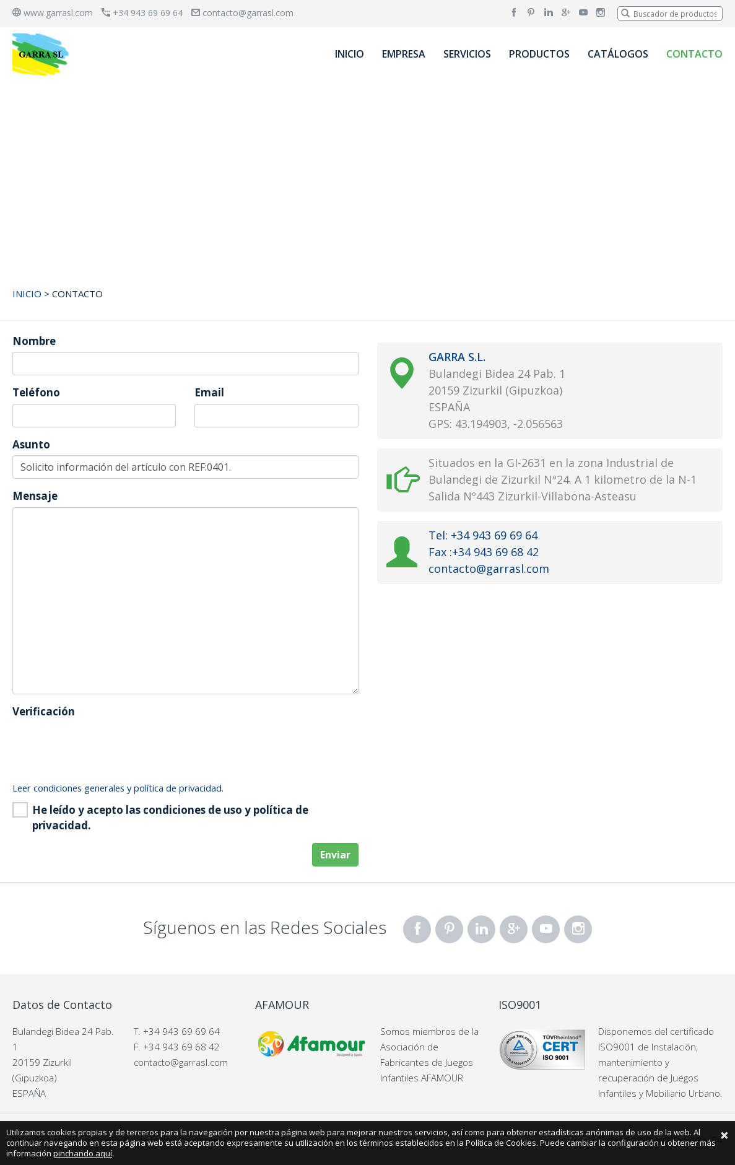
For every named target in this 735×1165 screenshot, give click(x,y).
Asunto (31, 444)
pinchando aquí (82, 1153)
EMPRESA (403, 54)
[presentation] (106, 746)
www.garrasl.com (52, 13)
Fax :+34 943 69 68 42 (483, 551)
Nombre (34, 341)
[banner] (42, 54)
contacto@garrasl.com (242, 13)
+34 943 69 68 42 (181, 1047)
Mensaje (35, 496)
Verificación (43, 711)
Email (209, 392)
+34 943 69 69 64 (142, 13)
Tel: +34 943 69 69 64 (482, 535)
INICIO (349, 54)
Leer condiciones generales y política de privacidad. (118, 788)
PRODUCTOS (539, 54)
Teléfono (36, 392)
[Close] (724, 1134)
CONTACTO (694, 54)
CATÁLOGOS (618, 54)
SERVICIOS (467, 54)
